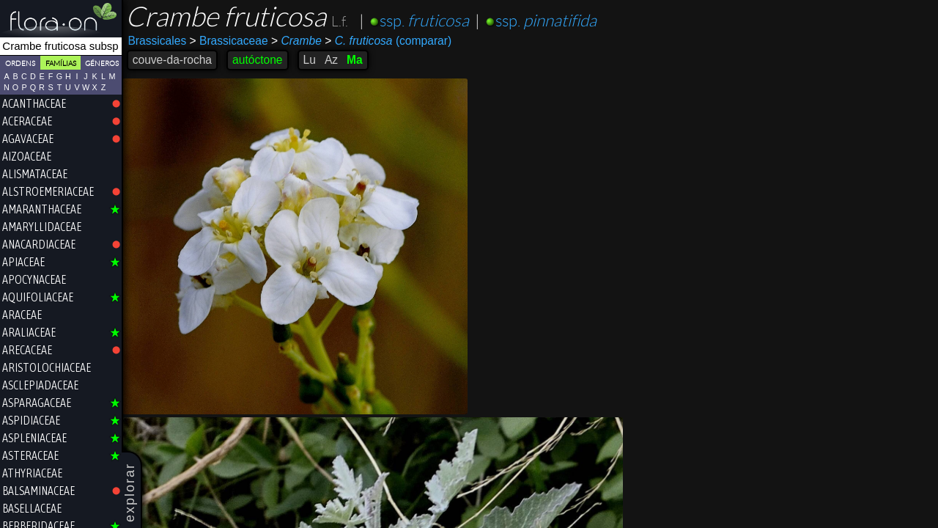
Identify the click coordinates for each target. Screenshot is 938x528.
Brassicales (158, 40)
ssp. (425, 21)
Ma (355, 60)
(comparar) (389, 41)
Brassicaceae (230, 40)
